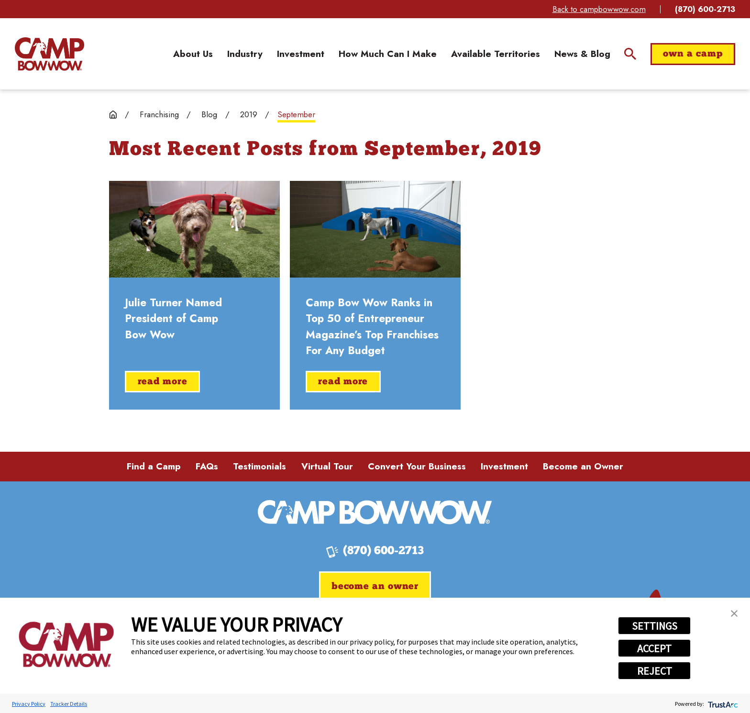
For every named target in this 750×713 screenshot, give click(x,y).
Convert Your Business (417, 466)
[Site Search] (630, 54)
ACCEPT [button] (654, 648)
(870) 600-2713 (705, 9)
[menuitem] (193, 54)
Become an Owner (583, 466)
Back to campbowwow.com (599, 9)
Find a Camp (154, 466)
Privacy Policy (28, 703)
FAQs (207, 466)
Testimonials (259, 466)
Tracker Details (68, 703)
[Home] (49, 54)
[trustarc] (722, 704)
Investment (504, 466)
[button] (734, 613)
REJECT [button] (654, 671)
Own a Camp (692, 54)
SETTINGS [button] (654, 626)
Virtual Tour (327, 466)
